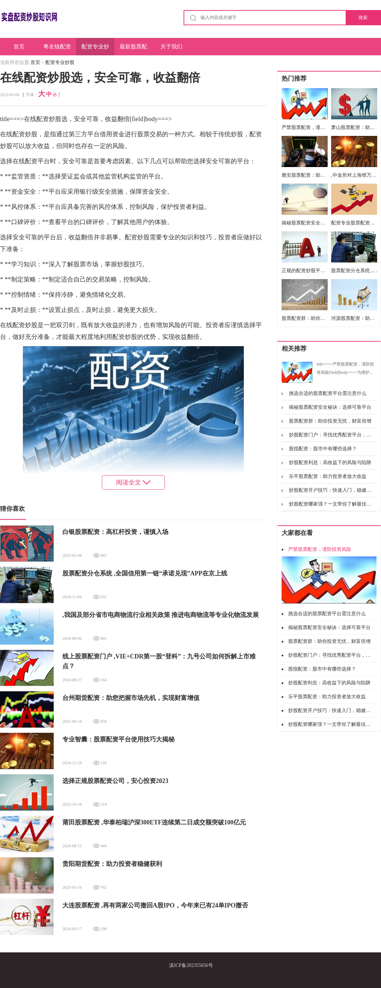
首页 (19, 46)
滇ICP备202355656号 (191, 965)
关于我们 (171, 46)
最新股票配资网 (133, 49)
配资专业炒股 (95, 49)
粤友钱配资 (57, 46)
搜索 (362, 17)
